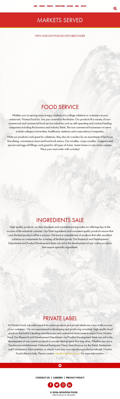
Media (77, 6)
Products (50, 6)
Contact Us (43, 378)
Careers (58, 378)
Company (42, 6)
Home (35, 6)
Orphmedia (71, 395)
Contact (83, 6)
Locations (70, 6)
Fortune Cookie (60, 6)
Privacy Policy (75, 378)
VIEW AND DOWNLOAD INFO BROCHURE (60, 36)
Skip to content (11, 13)
